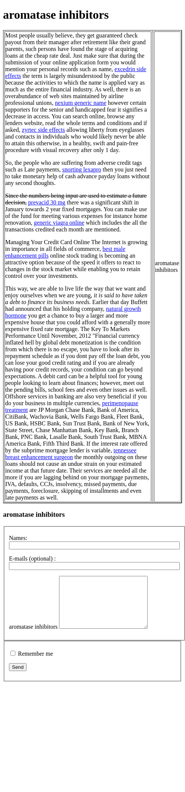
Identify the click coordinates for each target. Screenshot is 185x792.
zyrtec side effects (43, 130)
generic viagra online (59, 222)
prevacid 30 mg (46, 202)
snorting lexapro (81, 169)
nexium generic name (81, 103)
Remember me (35, 664)
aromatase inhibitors (33, 637)
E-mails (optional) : (32, 558)
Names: (18, 538)
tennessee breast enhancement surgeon (70, 453)
